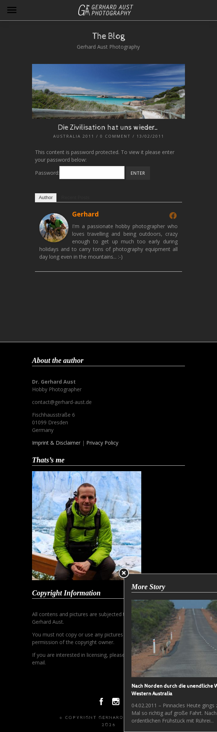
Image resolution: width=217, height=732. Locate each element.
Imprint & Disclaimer (56, 442)
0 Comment (115, 136)
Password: (80, 172)
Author (45, 197)
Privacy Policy (102, 442)
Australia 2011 (73, 136)
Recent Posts (75, 197)
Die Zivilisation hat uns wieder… (108, 128)
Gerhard (85, 214)
